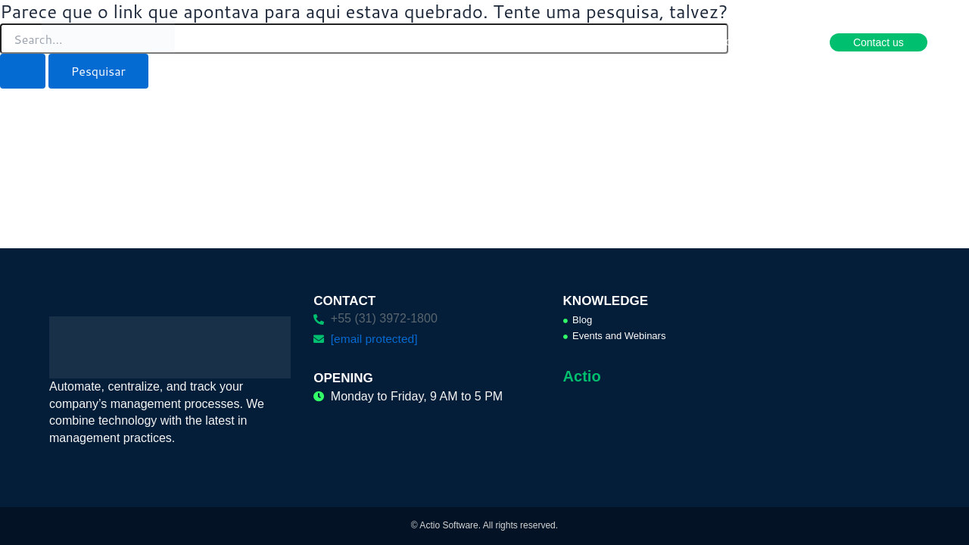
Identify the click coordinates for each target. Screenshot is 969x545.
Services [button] (514, 42)
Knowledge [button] (651, 42)
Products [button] (368, 42)
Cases (579, 42)
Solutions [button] (441, 42)
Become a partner (749, 42)
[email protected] (375, 338)
